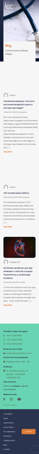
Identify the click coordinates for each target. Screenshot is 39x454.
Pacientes (7, 436)
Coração (22, 282)
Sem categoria (22, 112)
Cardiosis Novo (9, 440)
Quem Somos (8, 423)
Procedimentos (9, 431)
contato (16, 386)
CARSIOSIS (28, 432)
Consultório (7, 414)
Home (5, 418)
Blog (5, 445)
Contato (6, 449)
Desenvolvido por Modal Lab (10, 405)
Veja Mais (7, 151)
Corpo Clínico (8, 427)
